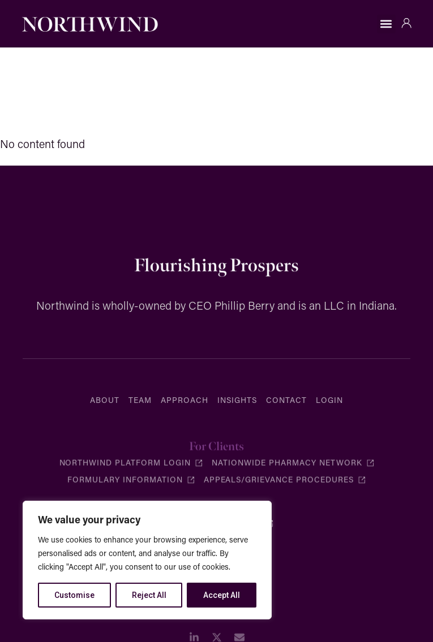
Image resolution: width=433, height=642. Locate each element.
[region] (147, 560)
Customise (74, 595)
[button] (386, 24)
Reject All (149, 595)
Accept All (221, 595)
